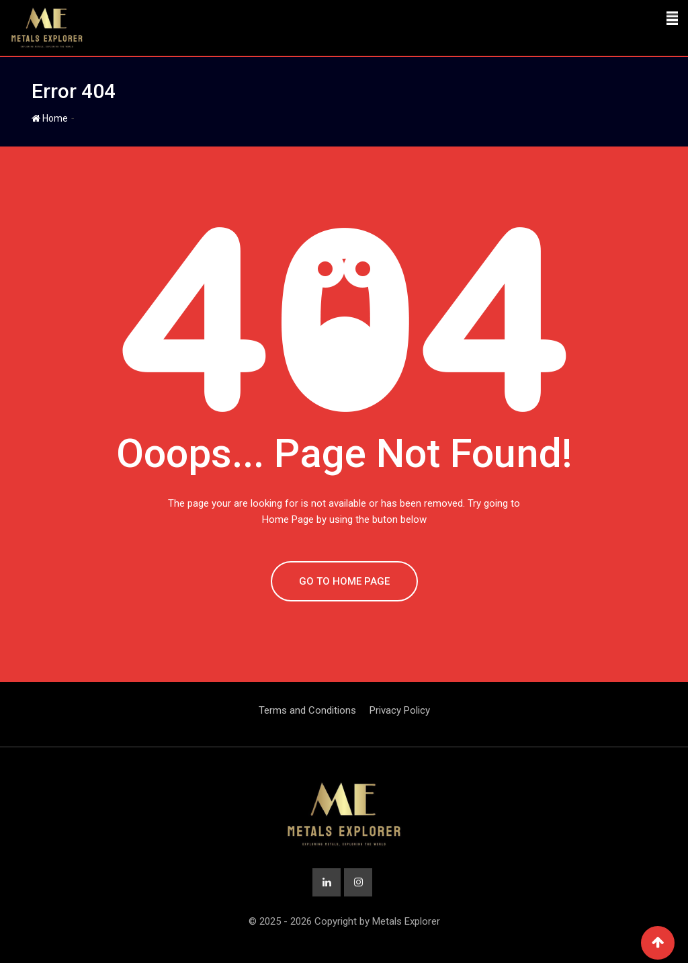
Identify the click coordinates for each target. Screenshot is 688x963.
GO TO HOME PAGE (344, 581)
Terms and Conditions (307, 710)
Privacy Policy (400, 710)
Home (50, 118)
